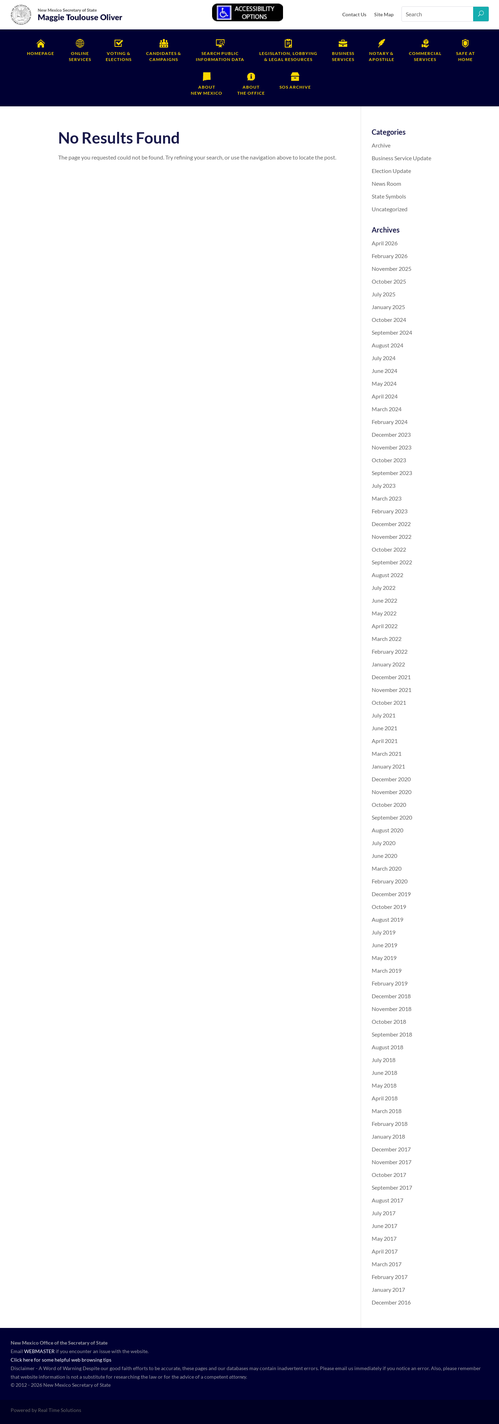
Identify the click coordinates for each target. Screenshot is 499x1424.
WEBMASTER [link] (39, 1351)
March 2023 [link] (386, 498)
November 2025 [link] (391, 268)
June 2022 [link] (384, 600)
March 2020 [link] (386, 868)
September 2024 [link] (392, 332)
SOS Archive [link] (295, 87)
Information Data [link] (220, 56)
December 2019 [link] (391, 893)
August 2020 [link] (387, 830)
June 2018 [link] (384, 1072)
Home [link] (465, 56)
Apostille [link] (381, 56)
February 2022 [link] (389, 651)
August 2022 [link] (387, 574)
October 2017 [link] (389, 1174)
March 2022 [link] (386, 638)
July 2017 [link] (383, 1213)
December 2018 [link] (391, 996)
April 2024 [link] (385, 396)
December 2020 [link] (391, 779)
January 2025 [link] (388, 306)
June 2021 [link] (384, 728)
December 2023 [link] (391, 434)
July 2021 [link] (383, 715)
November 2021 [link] (391, 689)
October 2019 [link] (389, 906)
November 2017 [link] (391, 1161)
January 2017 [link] (388, 1289)
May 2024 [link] (384, 383)
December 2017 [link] (391, 1149)
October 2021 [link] (389, 702)
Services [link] (80, 56)
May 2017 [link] (384, 1238)
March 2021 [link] (386, 753)
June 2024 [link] (384, 370)
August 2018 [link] (387, 1047)
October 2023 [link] (389, 460)
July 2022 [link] (383, 587)
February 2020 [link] (389, 881)
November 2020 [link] (391, 791)
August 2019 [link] (387, 919)
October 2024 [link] (389, 319)
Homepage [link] (40, 53)
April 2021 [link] (385, 740)
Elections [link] (119, 56)
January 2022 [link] (388, 664)
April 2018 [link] (385, 1098)
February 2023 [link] (389, 511)
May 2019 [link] (384, 957)
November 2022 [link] (391, 536)
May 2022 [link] (384, 613)
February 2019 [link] (389, 983)
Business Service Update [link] (401, 158)
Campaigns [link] (163, 56)
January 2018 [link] (388, 1136)
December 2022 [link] (391, 523)
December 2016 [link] (391, 1302)
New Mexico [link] (206, 90)
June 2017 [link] (384, 1225)
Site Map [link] (384, 14)
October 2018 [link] (389, 1021)
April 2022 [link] (385, 625)
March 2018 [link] (386, 1110)
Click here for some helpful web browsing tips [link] (61, 1360)
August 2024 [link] (387, 345)
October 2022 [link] (389, 549)
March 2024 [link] (386, 409)
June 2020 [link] (384, 855)
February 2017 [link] (389, 1276)
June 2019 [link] (384, 945)
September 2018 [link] (392, 1034)
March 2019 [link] (386, 970)
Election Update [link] (391, 170)
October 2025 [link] (389, 281)
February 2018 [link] (389, 1123)
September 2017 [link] (392, 1187)
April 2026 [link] (385, 243)
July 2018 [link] (383, 1059)
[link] (66, 23)
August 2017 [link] (387, 1200)
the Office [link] (251, 90)
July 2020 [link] (383, 842)
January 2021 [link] (388, 766)
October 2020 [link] (389, 804)
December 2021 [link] (391, 677)
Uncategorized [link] (389, 209)
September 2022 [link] (392, 562)
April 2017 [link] (385, 1251)
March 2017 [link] (386, 1264)
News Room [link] (386, 183)
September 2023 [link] (392, 472)
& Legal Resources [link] (288, 56)
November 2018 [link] (391, 1008)
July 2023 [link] (383, 485)
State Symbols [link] (389, 196)
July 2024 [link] (383, 357)
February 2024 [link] (389, 421)
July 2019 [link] (383, 932)
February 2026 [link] (389, 255)
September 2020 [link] (392, 817)
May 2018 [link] (384, 1085)
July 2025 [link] (383, 294)
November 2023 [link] (391, 447)
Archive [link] (381, 145)
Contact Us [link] (354, 14)
